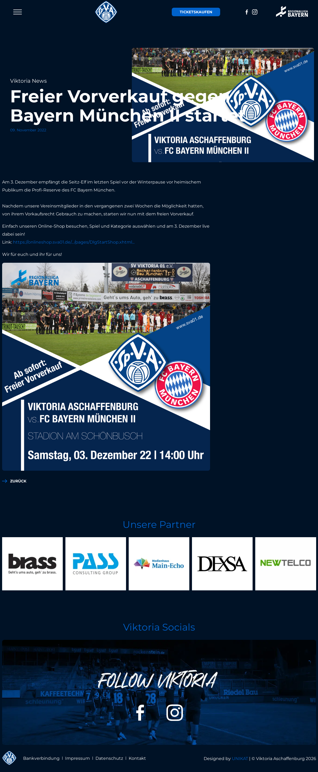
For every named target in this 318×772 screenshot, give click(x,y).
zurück (18, 481)
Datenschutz (109, 758)
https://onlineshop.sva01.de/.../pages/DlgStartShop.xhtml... (74, 242)
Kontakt (137, 758)
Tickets (196, 12)
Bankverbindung (41, 758)
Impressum (77, 758)
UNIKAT (240, 758)
